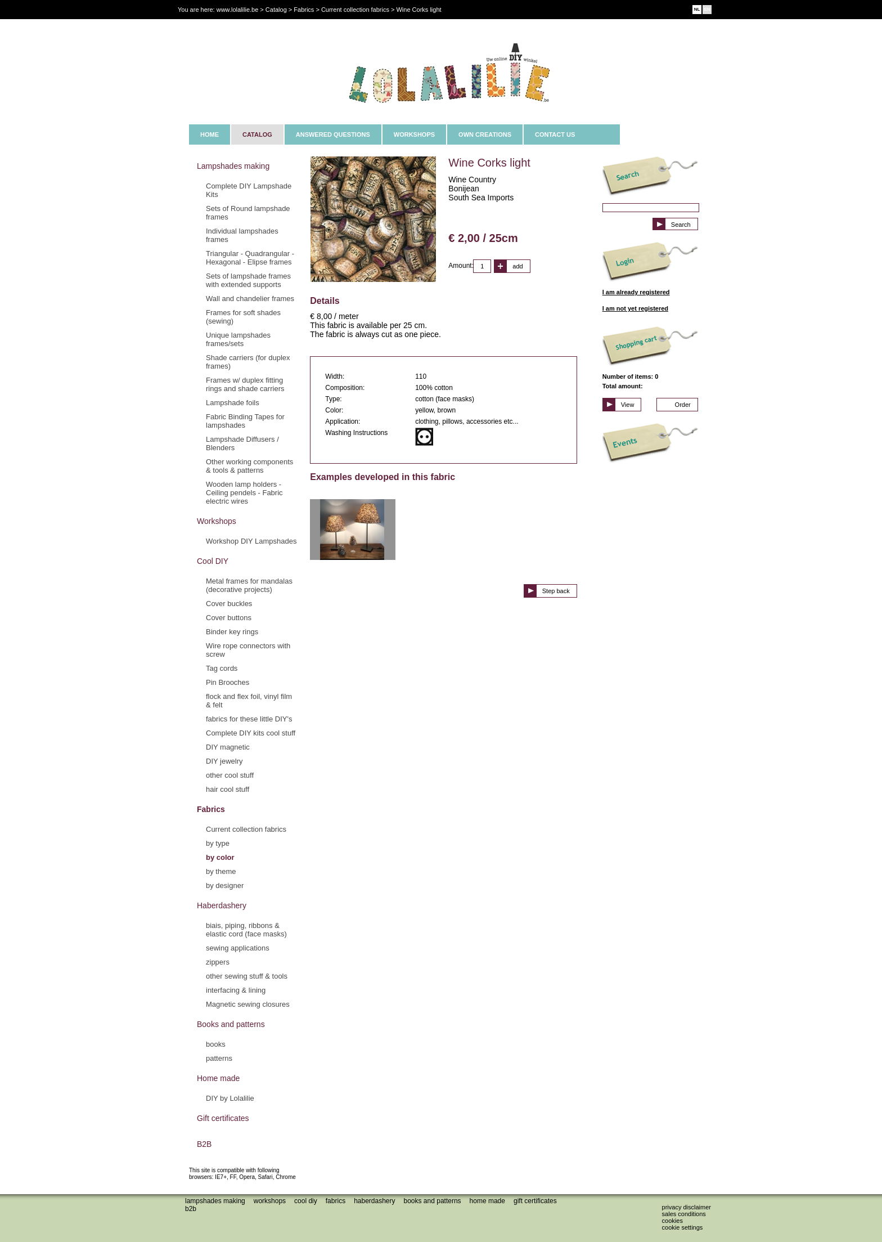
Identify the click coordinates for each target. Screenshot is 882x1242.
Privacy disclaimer (686, 1207)
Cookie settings (682, 1227)
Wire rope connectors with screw (248, 650)
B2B (204, 1144)
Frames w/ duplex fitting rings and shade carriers (245, 384)
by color (220, 857)
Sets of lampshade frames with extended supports (248, 280)
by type (218, 843)
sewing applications (237, 948)
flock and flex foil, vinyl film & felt (249, 700)
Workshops (216, 521)
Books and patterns (231, 1024)
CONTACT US (555, 134)
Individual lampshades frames (242, 235)
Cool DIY (212, 561)
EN (707, 9)
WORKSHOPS (414, 134)
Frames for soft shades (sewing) (243, 316)
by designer (225, 885)
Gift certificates (223, 1118)
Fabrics (211, 809)
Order (683, 404)
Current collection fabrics (246, 829)
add (517, 266)
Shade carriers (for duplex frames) (248, 361)
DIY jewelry (224, 761)
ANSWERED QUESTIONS (333, 134)
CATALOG (257, 134)
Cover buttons (228, 617)
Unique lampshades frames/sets (238, 339)
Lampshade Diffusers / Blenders (242, 443)
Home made (218, 1078)
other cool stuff (230, 775)
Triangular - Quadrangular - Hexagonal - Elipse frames (250, 257)
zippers (218, 962)
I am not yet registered (635, 308)
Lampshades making (233, 166)
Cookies (672, 1220)
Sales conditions (684, 1213)
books (216, 1044)
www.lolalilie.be (238, 9)
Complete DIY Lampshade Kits (248, 190)
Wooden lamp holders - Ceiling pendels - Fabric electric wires (244, 492)
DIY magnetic (228, 747)
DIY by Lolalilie (230, 1098)
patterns (219, 1058)
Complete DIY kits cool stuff (250, 733)
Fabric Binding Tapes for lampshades (245, 420)
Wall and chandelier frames (250, 298)
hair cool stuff (227, 789)
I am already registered (636, 292)
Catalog (276, 9)
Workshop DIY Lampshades (251, 541)
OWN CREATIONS (484, 134)
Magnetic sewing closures (248, 1004)
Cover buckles (229, 603)
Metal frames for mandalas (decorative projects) (249, 585)
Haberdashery (221, 905)
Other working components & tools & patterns (249, 466)
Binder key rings (232, 631)
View (627, 404)
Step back (556, 591)
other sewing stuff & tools (246, 976)
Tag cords (221, 668)
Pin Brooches (227, 682)
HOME (209, 134)
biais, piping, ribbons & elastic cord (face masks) (246, 929)
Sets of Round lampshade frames (248, 212)
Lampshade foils (232, 402)
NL (697, 9)
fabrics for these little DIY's (249, 719)
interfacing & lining (236, 990)
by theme (221, 871)
